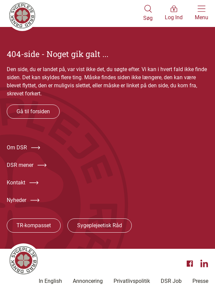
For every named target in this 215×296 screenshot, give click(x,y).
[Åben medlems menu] (174, 13)
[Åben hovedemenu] (201, 13)
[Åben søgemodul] (148, 13)
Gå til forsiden (33, 111)
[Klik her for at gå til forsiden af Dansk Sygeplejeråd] (75, 13)
